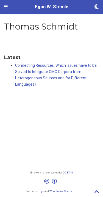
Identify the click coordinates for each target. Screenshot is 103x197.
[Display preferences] (96, 7)
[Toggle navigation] (6, 7)
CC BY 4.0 (68, 172)
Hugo (41, 191)
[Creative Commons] (51, 182)
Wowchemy (56, 191)
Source (68, 191)
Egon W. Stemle (51, 6)
